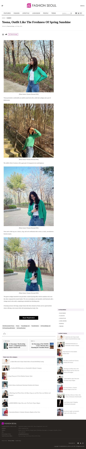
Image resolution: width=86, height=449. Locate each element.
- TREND (60, 326)
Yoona (17, 326)
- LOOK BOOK (62, 321)
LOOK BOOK (36, 13)
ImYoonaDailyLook (45, 326)
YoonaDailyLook (25, 326)
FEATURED (7, 13)
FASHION (16, 13)
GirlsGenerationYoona (8, 326)
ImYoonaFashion (21, 328)
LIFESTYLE (25, 13)
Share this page (13, 34)
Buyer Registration (29, 318)
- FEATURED (62, 313)
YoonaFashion (35, 326)
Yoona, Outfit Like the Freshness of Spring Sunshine (36, 22)
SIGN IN (82, 5)
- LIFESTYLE (62, 318)
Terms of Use (4, 440)
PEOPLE (45, 13)
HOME (3, 18)
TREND (53, 13)
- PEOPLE (61, 323)
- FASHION (61, 315)
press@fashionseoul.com (23, 434)
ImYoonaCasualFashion (9, 328)
